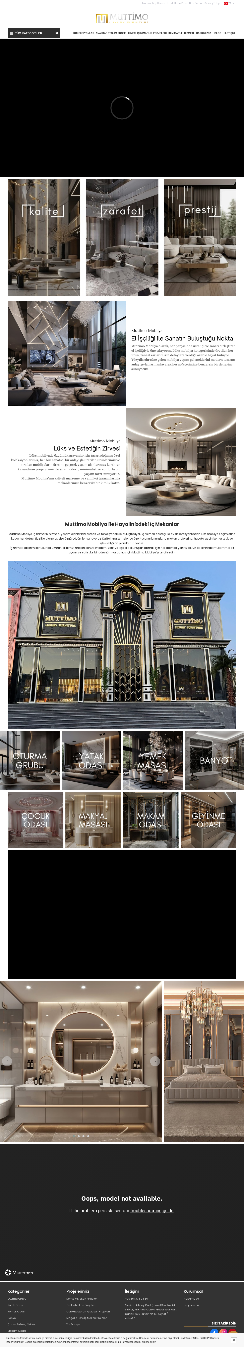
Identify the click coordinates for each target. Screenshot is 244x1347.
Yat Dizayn (73, 1324)
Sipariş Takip (212, 3)
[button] (73, 1136)
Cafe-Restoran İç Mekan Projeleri (88, 1311)
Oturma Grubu (17, 1299)
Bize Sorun (195, 3)
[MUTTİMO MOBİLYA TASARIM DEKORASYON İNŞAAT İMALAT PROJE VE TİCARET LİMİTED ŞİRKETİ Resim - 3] (153, 760)
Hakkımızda (191, 1299)
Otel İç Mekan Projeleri (81, 1305)
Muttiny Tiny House (153, 3)
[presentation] (7, 1061)
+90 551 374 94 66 (136, 1299)
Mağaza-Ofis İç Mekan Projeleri (86, 1318)
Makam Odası (17, 1331)
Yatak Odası (15, 1305)
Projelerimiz (191, 1305)
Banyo (12, 1318)
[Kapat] (234, 1340)
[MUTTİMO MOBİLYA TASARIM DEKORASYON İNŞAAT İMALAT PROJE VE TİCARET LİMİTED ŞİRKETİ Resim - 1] (122, 237)
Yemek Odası (16, 1311)
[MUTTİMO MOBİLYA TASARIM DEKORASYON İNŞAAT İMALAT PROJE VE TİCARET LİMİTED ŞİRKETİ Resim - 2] (91, 760)
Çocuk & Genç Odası (21, 1324)
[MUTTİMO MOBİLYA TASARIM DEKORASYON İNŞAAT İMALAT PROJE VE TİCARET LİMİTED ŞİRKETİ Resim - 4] (214, 760)
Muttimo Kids (179, 3)
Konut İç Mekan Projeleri (82, 1299)
